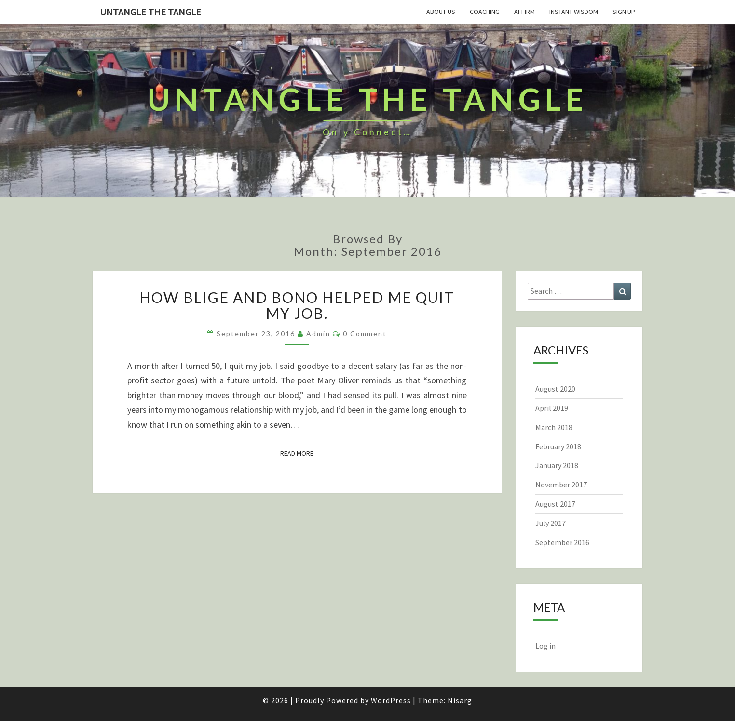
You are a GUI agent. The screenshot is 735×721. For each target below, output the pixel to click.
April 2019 (551, 408)
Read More (299, 453)
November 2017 (561, 484)
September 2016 (562, 542)
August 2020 (555, 388)
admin (318, 333)
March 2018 (553, 427)
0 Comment (365, 333)
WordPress (391, 700)
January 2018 (556, 465)
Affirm (524, 11)
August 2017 (555, 504)
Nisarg (460, 700)
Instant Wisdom (573, 11)
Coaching (485, 11)
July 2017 (550, 523)
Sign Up (623, 11)
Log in (545, 646)
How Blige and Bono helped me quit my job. (296, 305)
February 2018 (558, 446)
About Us (440, 11)
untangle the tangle (150, 12)
